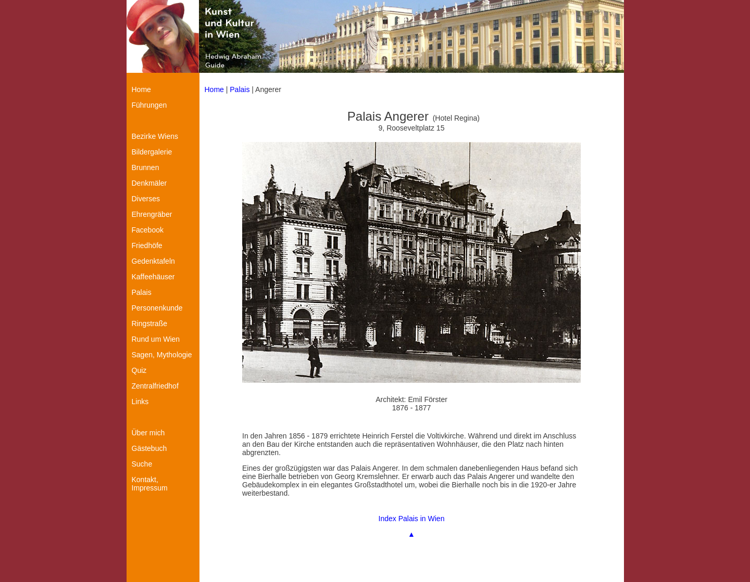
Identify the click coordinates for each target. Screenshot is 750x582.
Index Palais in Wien (412, 518)
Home (214, 89)
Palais (239, 89)
